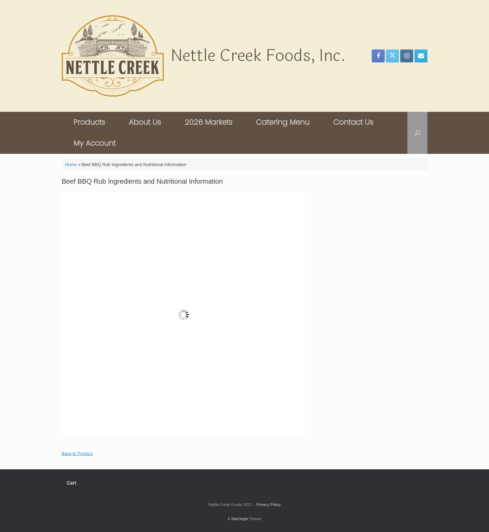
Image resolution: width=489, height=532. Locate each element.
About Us (145, 122)
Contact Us (353, 122)
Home (71, 164)
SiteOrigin (239, 519)
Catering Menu (283, 122)
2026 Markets (208, 122)
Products (89, 122)
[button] (417, 133)
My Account (94, 143)
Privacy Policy (268, 505)
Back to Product (77, 453)
